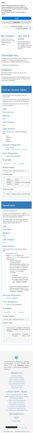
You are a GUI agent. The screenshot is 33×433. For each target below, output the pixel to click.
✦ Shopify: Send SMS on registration (16, 400)
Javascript (21, 163)
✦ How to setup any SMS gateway (16, 402)
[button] (30, 2)
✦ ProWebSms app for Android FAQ (16, 406)
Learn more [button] (16, 22)
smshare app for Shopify (16, 385)
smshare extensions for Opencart (16, 381)
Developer (16, 417)
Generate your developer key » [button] (10, 65)
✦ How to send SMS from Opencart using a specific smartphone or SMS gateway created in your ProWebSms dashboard (16, 396)
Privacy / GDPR (16, 421)
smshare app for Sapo (16, 387)
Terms (16, 419)
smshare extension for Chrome (16, 380)
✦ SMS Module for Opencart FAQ (16, 404)
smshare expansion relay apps (16, 378)
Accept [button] (17, 18)
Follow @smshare (23, 427)
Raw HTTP (7, 163)
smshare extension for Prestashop (16, 383)
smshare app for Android (17, 376)
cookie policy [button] (8, 10)
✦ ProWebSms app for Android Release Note (16, 410)
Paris (28, 431)
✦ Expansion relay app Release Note (16, 408)
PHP (14, 163)
